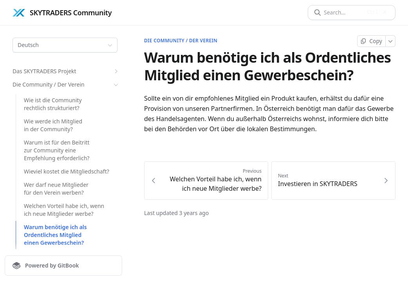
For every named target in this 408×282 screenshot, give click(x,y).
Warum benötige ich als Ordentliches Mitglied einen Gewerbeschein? (55, 234)
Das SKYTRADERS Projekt (66, 71)
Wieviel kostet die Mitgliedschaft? (66, 171)
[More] (390, 41)
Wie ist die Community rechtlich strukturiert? (53, 104)
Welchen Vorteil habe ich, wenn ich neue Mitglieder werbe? (64, 209)
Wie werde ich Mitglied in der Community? (53, 125)
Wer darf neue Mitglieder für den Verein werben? (56, 188)
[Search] (343, 12)
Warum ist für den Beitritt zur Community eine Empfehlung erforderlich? (57, 150)
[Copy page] (371, 41)
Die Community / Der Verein (66, 85)
